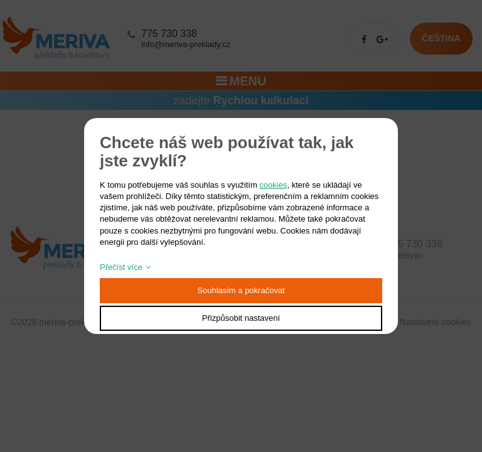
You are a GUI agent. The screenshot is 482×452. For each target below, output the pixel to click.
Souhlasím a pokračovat (240, 290)
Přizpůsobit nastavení (241, 318)
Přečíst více (121, 267)
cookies (273, 185)
